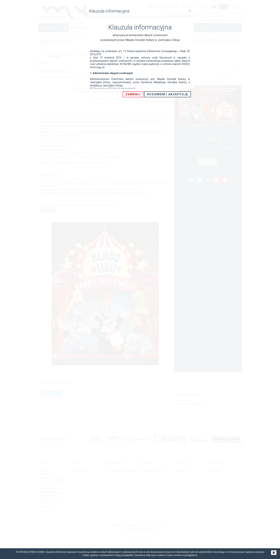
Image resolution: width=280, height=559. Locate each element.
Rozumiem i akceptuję (167, 94)
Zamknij (133, 94)
